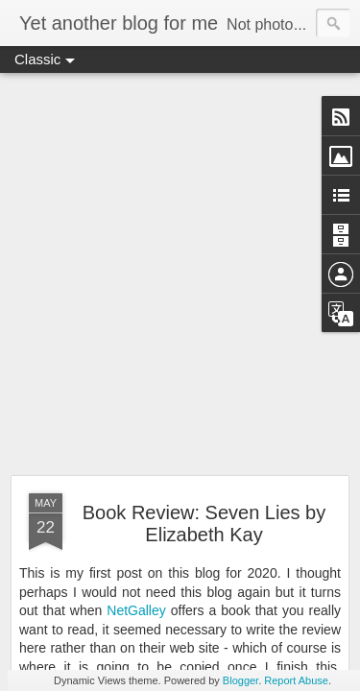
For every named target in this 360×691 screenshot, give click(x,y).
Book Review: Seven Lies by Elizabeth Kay (204, 523)
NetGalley (136, 610)
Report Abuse (296, 680)
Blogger (240, 680)
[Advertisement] (180, 275)
